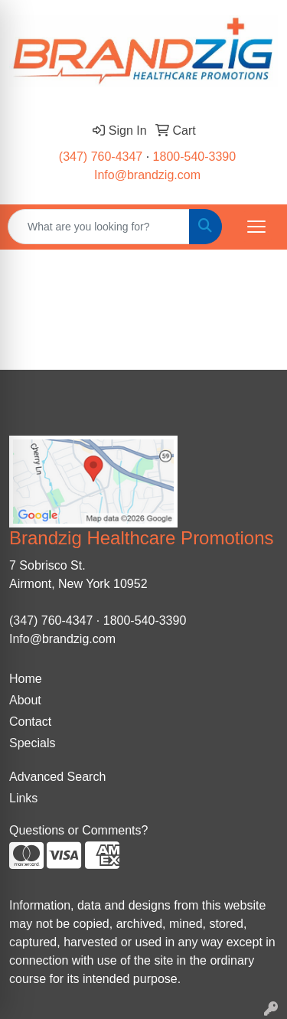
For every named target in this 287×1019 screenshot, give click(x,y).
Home (25, 678)
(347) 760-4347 (100, 156)
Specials (32, 743)
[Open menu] (256, 226)
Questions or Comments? (78, 830)
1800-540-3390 (194, 156)
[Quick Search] (99, 226)
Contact (30, 721)
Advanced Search (57, 776)
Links (23, 798)
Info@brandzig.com (147, 174)
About (25, 700)
